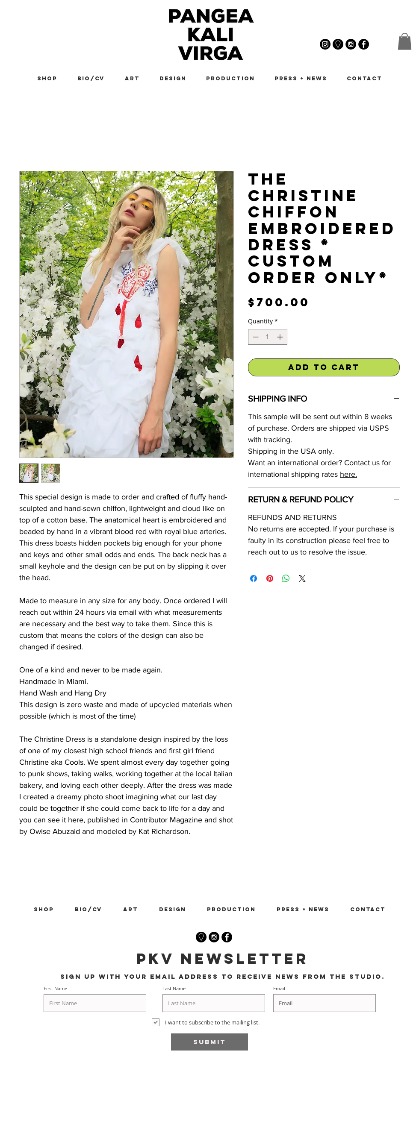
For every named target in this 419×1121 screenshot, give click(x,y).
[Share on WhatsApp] (286, 578)
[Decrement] (254, 336)
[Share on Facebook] (253, 578)
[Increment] (280, 336)
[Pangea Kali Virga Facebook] (363, 44)
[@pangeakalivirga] (325, 44)
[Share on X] (302, 578)
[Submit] (209, 1042)
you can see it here (51, 820)
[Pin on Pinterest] (270, 578)
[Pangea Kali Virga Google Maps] (338, 44)
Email (279, 988)
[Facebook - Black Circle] (226, 937)
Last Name (174, 988)
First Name (55, 988)
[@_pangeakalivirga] (350, 44)
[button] (405, 41)
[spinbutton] (267, 336)
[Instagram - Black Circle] (214, 937)
